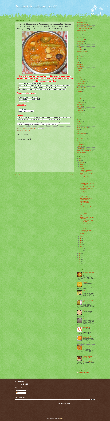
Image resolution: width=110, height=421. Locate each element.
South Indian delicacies (81, 133)
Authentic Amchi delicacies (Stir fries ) (84, 26)
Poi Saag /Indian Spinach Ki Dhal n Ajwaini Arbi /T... (86, 221)
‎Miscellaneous (80, 100)
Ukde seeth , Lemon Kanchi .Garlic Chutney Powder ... (86, 195)
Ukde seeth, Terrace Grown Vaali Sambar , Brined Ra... (85, 207)
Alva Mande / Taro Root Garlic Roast (86, 186)
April (81, 244)
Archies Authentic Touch (36, 6)
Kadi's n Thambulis (81, 87)
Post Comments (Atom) (25, 177)
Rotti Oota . (79, 123)
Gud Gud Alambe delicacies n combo (84, 74)
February (81, 248)
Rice (78, 119)
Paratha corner (80, 110)
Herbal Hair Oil (80, 77)
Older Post (71, 175)
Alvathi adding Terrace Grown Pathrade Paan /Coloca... (85, 192)
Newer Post (18, 175)
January (81, 250)
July (81, 238)
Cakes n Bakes (80, 37)
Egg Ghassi (81, 204)
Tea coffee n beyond (81, 144)
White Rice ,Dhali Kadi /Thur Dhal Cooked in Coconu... (86, 189)
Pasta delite (79, 112)
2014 (80, 261)
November (82, 164)
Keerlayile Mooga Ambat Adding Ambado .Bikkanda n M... (85, 202)
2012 (80, 265)
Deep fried (79, 53)
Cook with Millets (80, 49)
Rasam (78, 117)
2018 (80, 253)
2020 (80, 158)
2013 (80, 263)
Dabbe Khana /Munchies (82, 51)
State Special (79, 137)
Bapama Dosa (82, 233)
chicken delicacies (80, 41)
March (81, 246)
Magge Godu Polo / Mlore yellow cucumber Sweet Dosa (86, 199)
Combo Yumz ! (80, 47)
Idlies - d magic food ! (81, 81)
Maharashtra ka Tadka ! (81, 96)
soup (78, 131)
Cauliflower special (81, 39)
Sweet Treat (79, 140)
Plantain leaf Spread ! (81, 116)
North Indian (79, 104)
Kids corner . (79, 91)
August (81, 236)
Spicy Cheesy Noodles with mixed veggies (88, 273)
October (81, 166)
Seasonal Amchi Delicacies (25, 130)
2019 (80, 160)
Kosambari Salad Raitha (81, 93)
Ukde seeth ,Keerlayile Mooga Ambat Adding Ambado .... (86, 184)
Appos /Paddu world (81, 22)
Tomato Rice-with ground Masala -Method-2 (88, 336)
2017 (80, 255)
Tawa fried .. (79, 142)
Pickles (78, 114)
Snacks (78, 129)
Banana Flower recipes (81, 30)
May (81, 242)
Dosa (78, 60)
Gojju (78, 72)
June (81, 240)
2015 (80, 259)
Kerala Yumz (79, 89)
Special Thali (79, 135)
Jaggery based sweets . (81, 83)
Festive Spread (80, 64)
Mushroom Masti (80, 102)
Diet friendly (79, 56)
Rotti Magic (79, 121)
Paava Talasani (82, 215)
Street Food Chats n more (82, 138)
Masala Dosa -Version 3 (84, 210)
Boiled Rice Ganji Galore (82, 32)
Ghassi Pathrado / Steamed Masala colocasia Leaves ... (86, 231)
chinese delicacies (80, 43)
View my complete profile (82, 375)
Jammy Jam (79, 85)
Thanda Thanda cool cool (82, 148)
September (82, 168)
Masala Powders (80, 98)
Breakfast (79, 35)
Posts (17, 390)
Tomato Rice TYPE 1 (87, 327)
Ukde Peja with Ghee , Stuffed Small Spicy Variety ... (86, 218)
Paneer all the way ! (81, 108)
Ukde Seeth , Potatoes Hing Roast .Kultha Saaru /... (86, 213)
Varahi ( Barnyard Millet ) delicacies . (84, 150)
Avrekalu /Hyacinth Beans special (83, 28)
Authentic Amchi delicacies (82, 24)
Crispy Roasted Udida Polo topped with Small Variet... (86, 171)
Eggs (78, 62)
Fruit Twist (79, 70)
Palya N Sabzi (80, 106)
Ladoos (78, 95)
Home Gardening (80, 79)
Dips (78, 58)
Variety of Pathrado (81, 152)
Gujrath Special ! (80, 76)
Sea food (79, 125)
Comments (18, 392)
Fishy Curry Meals (80, 66)
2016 (80, 257)
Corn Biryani (85, 282)
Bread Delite (79, 34)
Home (18, 11)
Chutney (78, 45)
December (82, 162)
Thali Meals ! (79, 146)
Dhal (78, 55)
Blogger (61, 418)
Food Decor (79, 68)
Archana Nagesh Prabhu (84, 372)
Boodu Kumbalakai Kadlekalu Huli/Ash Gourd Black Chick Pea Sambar (88, 347)
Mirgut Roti (85, 318)
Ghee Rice (85, 310)
